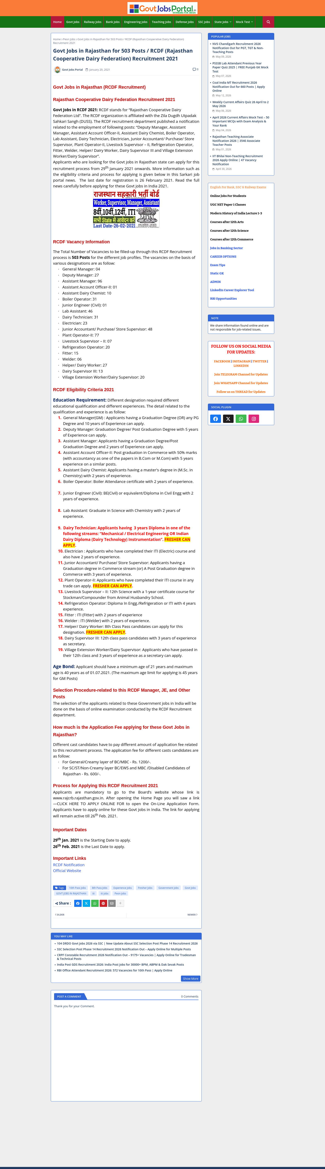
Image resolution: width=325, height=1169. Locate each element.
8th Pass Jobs (99, 888)
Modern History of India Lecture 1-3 (236, 213)
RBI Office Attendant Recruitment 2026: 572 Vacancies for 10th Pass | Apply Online (114, 970)
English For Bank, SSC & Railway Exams (238, 187)
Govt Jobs (73, 22)
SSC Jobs (204, 22)
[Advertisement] (162, 1135)
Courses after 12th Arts (227, 222)
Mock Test (243, 22)
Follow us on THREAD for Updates (241, 392)
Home (57, 22)
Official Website (67, 870)
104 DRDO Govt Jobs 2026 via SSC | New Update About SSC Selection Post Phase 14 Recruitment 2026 (127, 943)
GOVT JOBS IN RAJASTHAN (71, 893)
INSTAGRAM (242, 361)
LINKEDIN (241, 366)
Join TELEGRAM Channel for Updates (241, 374)
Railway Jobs (92, 22)
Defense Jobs (185, 22)
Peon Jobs (69, 39)
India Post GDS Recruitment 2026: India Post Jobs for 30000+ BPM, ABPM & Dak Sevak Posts (120, 964)
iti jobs (104, 893)
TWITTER (259, 361)
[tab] (57, 22)
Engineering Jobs (135, 22)
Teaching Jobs (161, 22)
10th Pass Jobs (77, 888)
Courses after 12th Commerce (231, 239)
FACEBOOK (222, 361)
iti (93, 893)
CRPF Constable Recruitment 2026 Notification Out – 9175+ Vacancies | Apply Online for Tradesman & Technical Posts (126, 957)
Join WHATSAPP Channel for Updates (241, 383)
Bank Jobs (113, 22)
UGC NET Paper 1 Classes (228, 204)
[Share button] (120, 903)
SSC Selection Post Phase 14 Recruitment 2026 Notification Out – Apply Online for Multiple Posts (124, 949)
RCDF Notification (69, 864)
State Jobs (221, 22)
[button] (268, 22)
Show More (190, 979)
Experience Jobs (123, 888)
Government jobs (169, 888)
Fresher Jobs (145, 888)
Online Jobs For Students (228, 196)
